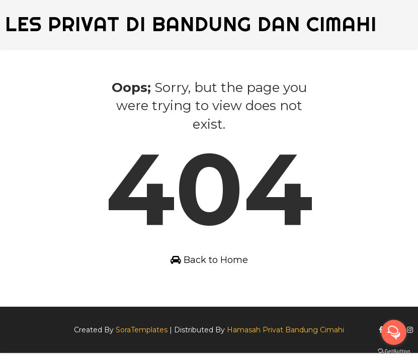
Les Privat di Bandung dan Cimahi (191, 24)
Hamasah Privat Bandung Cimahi (285, 329)
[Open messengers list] (393, 332)
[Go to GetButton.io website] (394, 351)
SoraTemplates (142, 329)
